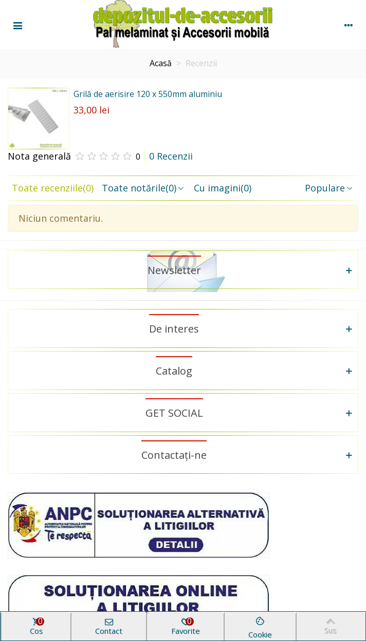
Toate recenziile (53, 188)
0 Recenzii (171, 156)
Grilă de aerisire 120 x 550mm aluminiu (148, 94)
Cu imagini (222, 188)
